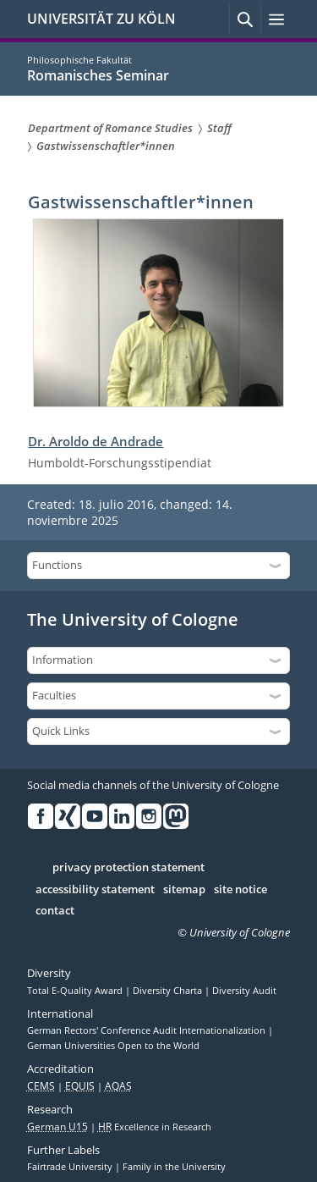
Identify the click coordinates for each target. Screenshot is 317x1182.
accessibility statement (95, 890)
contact (55, 911)
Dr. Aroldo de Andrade (95, 441)
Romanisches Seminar (98, 75)
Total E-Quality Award (76, 991)
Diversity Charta (169, 991)
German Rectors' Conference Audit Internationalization (147, 1030)
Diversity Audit (244, 991)
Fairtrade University (71, 1167)
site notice (240, 890)
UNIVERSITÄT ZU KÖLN (101, 18)
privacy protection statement (128, 868)
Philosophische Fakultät (79, 59)
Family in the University (174, 1167)
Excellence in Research (154, 1127)
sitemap (184, 890)
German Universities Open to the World (113, 1046)
